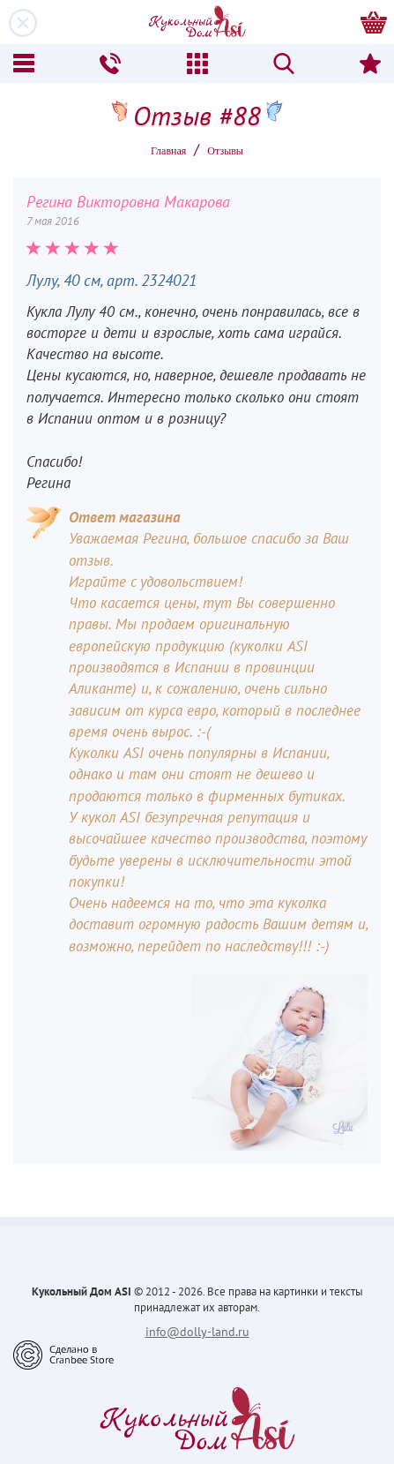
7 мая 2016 (52, 221)
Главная (168, 151)
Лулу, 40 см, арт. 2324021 (111, 280)
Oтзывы (225, 151)
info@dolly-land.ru (197, 1332)
